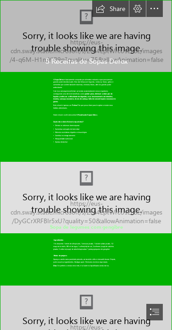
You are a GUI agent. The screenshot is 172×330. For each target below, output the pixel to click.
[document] (86, 165)
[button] (110, 8)
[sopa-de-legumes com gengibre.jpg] (86, 197)
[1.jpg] (86, 36)
